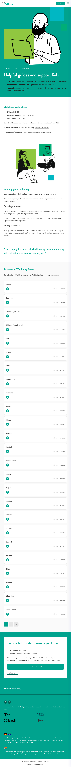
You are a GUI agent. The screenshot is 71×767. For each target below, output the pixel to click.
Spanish (9, 542)
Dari (8, 339)
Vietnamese (11, 609)
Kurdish (9, 447)
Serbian (9, 515)
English (9, 352)
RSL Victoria (44, 132)
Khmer (8, 420)
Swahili (9, 555)
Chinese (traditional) (14, 325)
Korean (9, 433)
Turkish (9, 582)
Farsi (8, 366)
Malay (8, 474)
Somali (9, 528)
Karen (8, 406)
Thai (8, 569)
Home (8, 69)
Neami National (53, 707)
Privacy (40, 761)
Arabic (8, 284)
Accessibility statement (29, 761)
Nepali (8, 488)
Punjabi (9, 501)
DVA (50, 132)
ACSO (5, 709)
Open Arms (27, 132)
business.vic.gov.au (42, 128)
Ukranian (10, 596)
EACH (60, 707)
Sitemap (46, 761)
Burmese (9, 298)
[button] (67, 3)
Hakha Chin (10, 379)
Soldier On (35, 132)
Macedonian (11, 460)
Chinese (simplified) (14, 311)
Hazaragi (9, 393)
